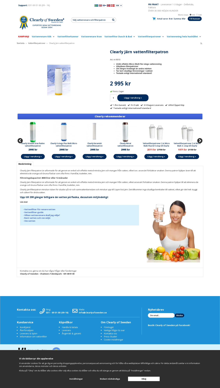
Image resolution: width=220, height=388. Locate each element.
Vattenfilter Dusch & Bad (120, 36)
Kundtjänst (25, 327)
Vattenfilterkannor (67, 36)
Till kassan (194, 18)
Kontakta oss (110, 333)
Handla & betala (70, 327)
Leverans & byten (28, 333)
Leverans (66, 330)
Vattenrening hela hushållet (184, 36)
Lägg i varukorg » (133, 97)
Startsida (20, 43)
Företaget (109, 327)
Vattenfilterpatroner (151, 36)
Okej (143, 378)
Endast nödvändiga (110, 378)
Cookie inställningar (113, 339)
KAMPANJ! (23, 36)
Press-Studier (110, 336)
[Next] (199, 140)
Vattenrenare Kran (91, 36)
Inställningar (76, 378)
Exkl (199, 15)
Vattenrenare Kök (43, 36)
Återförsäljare (26, 330)
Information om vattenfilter (33, 336)
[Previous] (20, 140)
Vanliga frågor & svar (114, 330)
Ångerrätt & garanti (71, 333)
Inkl (192, 15)
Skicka (179, 315)
